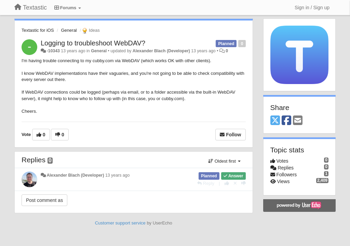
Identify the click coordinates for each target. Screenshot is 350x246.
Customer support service (120, 223)
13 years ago (117, 175)
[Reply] (205, 183)
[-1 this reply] (243, 183)
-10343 (52, 51)
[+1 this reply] (227, 183)
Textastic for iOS (38, 30)
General (69, 30)
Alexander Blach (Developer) (161, 51)
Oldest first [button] (224, 161)
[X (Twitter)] (275, 121)
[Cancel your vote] (235, 183)
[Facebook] (286, 121)
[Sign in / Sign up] (312, 7)
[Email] (297, 121)
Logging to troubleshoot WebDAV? (93, 43)
